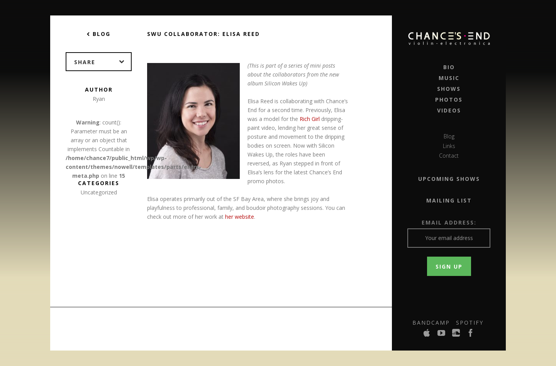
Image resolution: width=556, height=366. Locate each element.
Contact (449, 155)
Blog (449, 136)
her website (239, 216)
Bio (449, 67)
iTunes (427, 335)
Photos (449, 99)
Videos (449, 110)
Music (449, 78)
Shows (449, 88)
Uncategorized (99, 192)
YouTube (442, 335)
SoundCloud (456, 335)
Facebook (471, 335)
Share (102, 62)
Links (449, 146)
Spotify (469, 322)
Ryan (99, 98)
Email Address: (449, 222)
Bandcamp (431, 322)
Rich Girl (310, 119)
